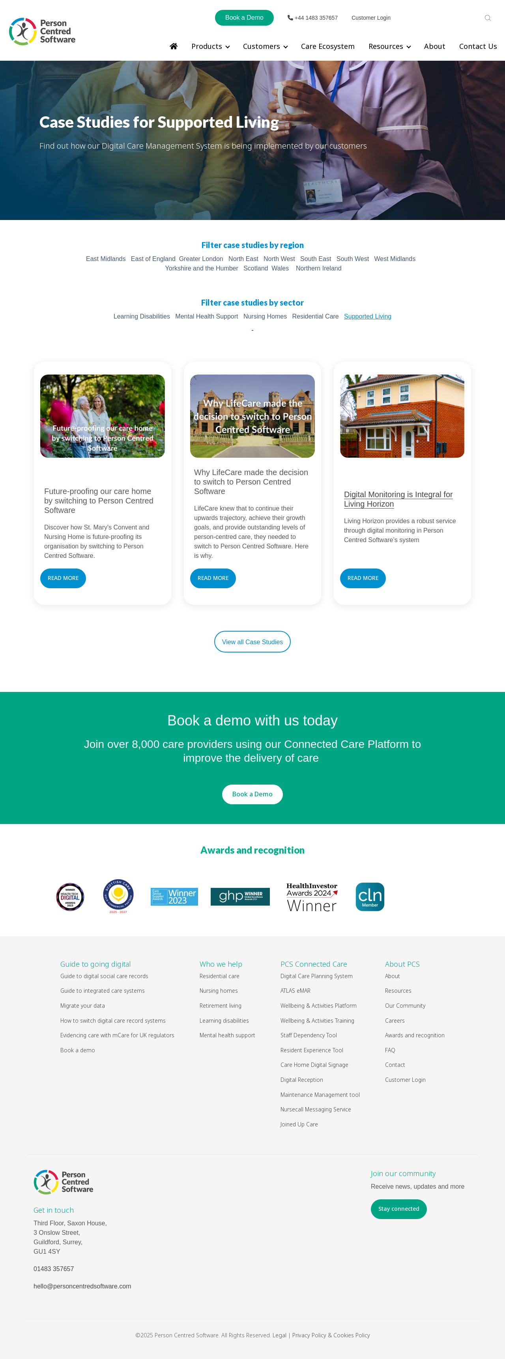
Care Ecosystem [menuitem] (328, 46)
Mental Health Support (206, 316)
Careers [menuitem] (395, 1020)
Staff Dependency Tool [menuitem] (309, 1035)
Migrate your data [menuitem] (82, 1005)
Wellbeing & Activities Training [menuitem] (318, 1020)
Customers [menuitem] (261, 46)
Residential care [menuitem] (219, 976)
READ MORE (63, 578)
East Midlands (106, 258)
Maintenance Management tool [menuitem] (320, 1094)
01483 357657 (54, 1269)
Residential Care (315, 316)
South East (315, 258)
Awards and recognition (252, 850)
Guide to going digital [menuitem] (95, 964)
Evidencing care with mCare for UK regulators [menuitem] (117, 1035)
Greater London (201, 258)
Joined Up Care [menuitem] (299, 1124)
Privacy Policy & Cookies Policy (331, 1335)
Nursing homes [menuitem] (219, 990)
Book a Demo (244, 17)
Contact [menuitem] (395, 1064)
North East (243, 258)
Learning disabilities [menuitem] (224, 1020)
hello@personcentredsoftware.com (82, 1286)
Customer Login (371, 18)
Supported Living (367, 316)
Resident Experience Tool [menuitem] (312, 1050)
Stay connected (398, 1208)
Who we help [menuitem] (221, 964)
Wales (280, 268)
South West (353, 258)
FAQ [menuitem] (390, 1050)
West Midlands (395, 258)
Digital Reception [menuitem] (302, 1079)
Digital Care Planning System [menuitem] (317, 976)
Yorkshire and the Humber (201, 268)
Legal (279, 1335)
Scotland (255, 268)
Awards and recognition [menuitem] (415, 1035)
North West (279, 258)
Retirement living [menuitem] (220, 1005)
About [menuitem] (434, 46)
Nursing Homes (265, 316)
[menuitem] (174, 46)
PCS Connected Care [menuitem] (314, 964)
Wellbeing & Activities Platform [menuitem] (319, 1005)
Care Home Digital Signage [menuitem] (314, 1064)
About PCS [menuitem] (402, 964)
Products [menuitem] (206, 46)
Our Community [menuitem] (405, 1005)
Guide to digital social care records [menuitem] (104, 976)
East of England (153, 258)
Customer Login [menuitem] (405, 1079)
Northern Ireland (319, 268)
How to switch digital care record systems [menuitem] (113, 1020)
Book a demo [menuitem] (77, 1050)
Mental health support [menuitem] (227, 1035)
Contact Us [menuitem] (478, 46)
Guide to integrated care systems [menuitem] (102, 990)
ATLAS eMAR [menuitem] (295, 990)
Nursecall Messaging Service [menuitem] (316, 1109)
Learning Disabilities (142, 316)
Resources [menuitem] (385, 46)
